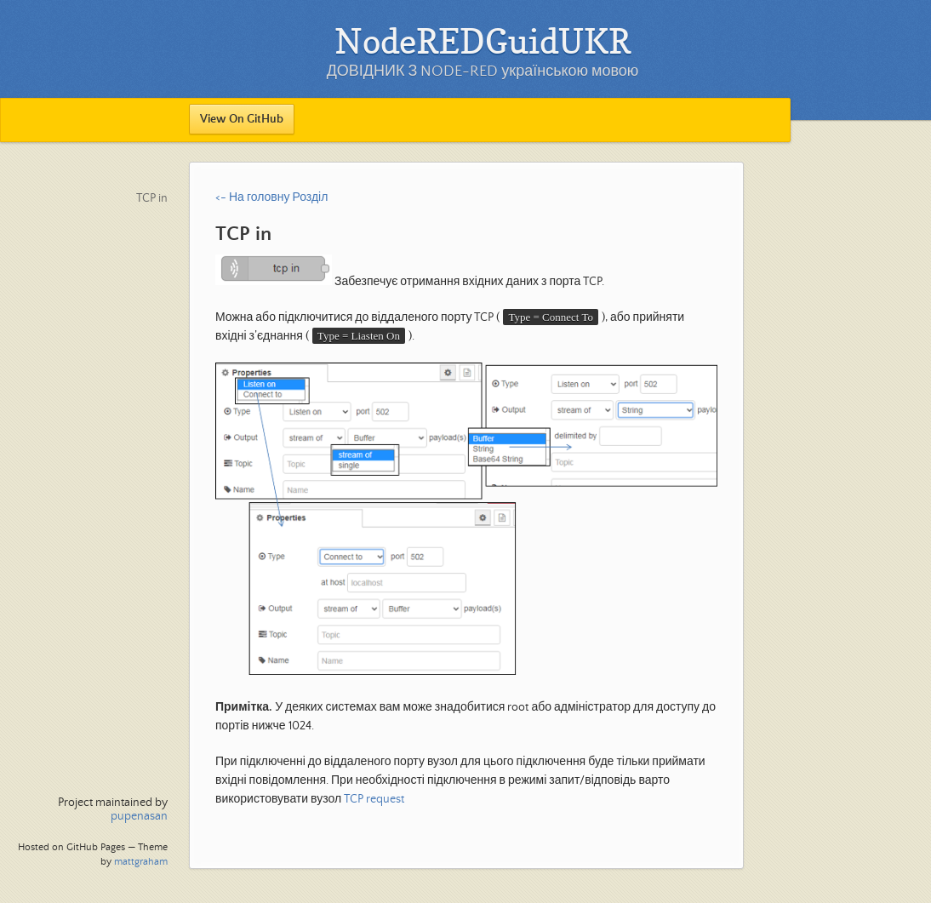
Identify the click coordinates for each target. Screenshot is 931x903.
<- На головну (252, 197)
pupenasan (139, 816)
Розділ (310, 197)
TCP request (374, 799)
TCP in (152, 198)
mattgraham (141, 861)
